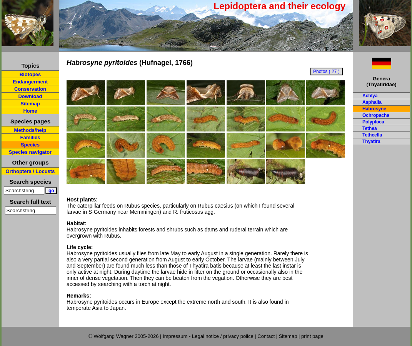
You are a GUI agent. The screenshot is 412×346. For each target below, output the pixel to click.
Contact (266, 336)
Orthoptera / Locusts (30, 171)
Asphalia (372, 102)
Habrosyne (374, 108)
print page (312, 336)
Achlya (369, 95)
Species (30, 145)
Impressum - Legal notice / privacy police (209, 336)
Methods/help (30, 130)
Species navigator (30, 152)
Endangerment (30, 82)
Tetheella (372, 135)
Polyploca (373, 122)
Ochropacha (375, 115)
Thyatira (371, 141)
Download (30, 96)
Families (30, 137)
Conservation (30, 89)
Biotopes (30, 74)
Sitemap (30, 103)
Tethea (369, 128)
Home (30, 111)
